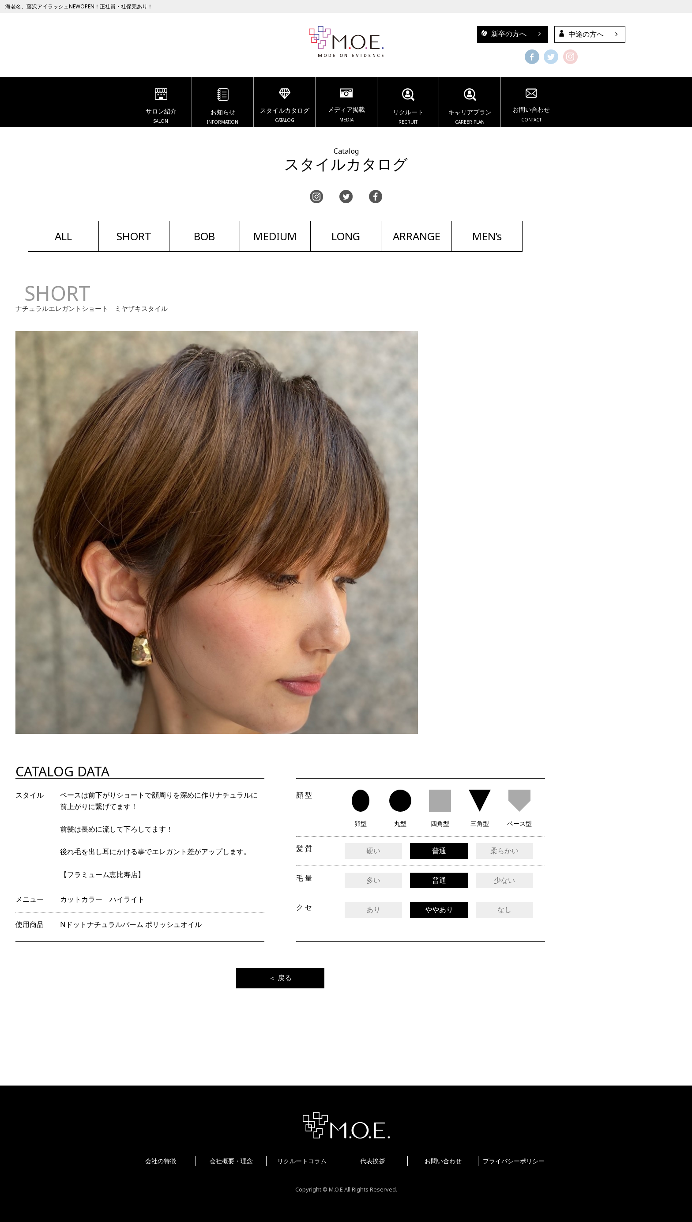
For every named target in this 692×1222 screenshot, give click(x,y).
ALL (63, 236)
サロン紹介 (161, 107)
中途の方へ (579, 34)
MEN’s (487, 236)
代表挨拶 (372, 1161)
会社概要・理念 (231, 1161)
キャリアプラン (469, 107)
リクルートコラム (302, 1161)
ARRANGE (416, 236)
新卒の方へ (502, 34)
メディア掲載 (346, 106)
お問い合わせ (531, 106)
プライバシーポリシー (514, 1161)
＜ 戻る (280, 978)
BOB (204, 236)
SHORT (134, 236)
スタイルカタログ (284, 106)
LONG (345, 236)
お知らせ (222, 107)
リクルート (408, 107)
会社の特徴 (160, 1161)
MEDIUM (275, 236)
